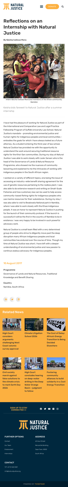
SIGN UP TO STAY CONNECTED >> (18, 409)
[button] (41, 6)
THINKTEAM (40, 484)
